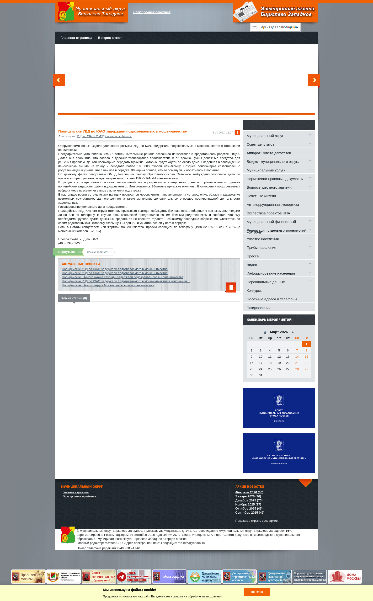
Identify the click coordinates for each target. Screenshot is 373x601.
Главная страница (76, 38)
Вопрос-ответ (110, 38)
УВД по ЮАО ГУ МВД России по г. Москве (104, 136)
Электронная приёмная (79, 496)
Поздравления (259, 308)
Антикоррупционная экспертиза (273, 204)
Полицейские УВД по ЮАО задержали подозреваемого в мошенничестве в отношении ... (126, 281)
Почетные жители (261, 196)
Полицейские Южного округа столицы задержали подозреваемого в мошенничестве (122, 277)
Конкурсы (254, 290)
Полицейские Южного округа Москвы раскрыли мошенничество (108, 285)
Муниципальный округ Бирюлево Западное (91, 11)
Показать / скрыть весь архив (256, 520)
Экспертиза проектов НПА (268, 213)
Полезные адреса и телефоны (272, 299)
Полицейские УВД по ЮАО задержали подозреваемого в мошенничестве (115, 269)
